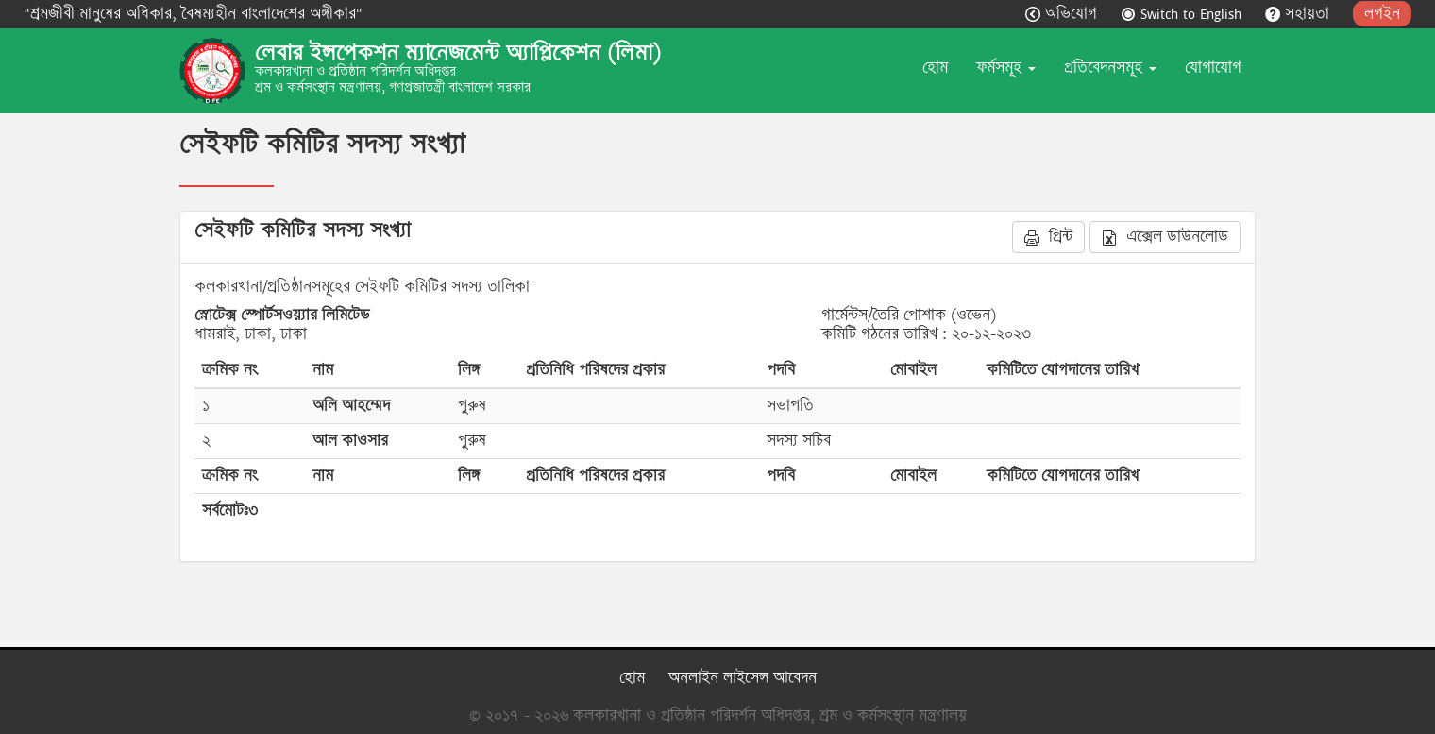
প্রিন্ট (1048, 237)
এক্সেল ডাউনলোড (1165, 237)
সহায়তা (1299, 14)
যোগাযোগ (1213, 67)
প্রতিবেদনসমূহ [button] (1110, 67)
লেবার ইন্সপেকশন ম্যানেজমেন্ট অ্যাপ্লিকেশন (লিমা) (458, 53)
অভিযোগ (1063, 14)
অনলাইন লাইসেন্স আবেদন (742, 678)
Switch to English (1183, 14)
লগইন (1382, 14)
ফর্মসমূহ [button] (1006, 67)
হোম (935, 67)
